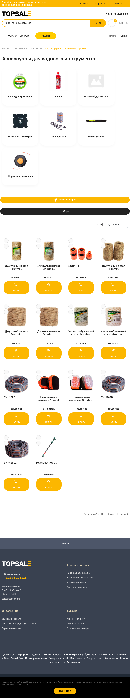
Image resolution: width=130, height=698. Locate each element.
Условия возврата (11, 622)
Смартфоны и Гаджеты (28, 657)
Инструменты (20, 49)
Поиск (98, 23)
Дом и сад (8, 657)
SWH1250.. (10, 465)
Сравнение (116, 3)
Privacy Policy (22, 684)
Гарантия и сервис (12, 631)
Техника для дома (51, 657)
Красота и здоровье (102, 657)
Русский (124, 36)
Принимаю (65, 690)
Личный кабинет (76, 622)
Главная (6, 49)
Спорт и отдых (94, 661)
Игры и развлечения (36, 661)
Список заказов (75, 626)
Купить (16, 288)
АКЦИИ (46, 36)
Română (112, 36)
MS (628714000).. (46, 465)
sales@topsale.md (11, 601)
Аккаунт (82, 3)
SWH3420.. (107, 399)
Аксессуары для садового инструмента (66, 49)
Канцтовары (111, 661)
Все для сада (37, 49)
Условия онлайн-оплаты (80, 581)
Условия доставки (76, 585)
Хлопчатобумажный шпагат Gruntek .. (81, 334)
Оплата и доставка (77, 590)
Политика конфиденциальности (19, 626)
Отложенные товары (78, 631)
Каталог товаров (15, 36)
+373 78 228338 (117, 13)
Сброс (66, 211)
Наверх (65, 546)
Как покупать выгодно (78, 576)
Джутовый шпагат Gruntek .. (16, 268)
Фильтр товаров (65, 200)
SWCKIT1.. (74, 266)
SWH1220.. (10, 399)
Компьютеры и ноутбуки (77, 657)
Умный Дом (17, 661)
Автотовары (73, 665)
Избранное (98, 3)
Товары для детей (58, 661)
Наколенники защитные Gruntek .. (48, 400)
